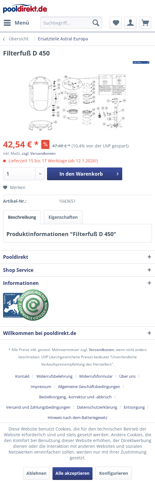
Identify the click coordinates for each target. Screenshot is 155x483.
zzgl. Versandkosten (39, 153)
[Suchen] (95, 23)
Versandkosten (101, 349)
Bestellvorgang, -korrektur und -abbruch (75, 397)
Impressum (41, 386)
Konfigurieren (113, 473)
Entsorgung (134, 407)
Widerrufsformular (96, 376)
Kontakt (22, 376)
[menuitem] (16, 23)
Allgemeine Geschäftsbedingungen (89, 386)
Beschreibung (22, 217)
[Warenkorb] (145, 23)
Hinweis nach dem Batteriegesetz (77, 417)
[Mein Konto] (130, 23)
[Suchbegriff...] (71, 23)
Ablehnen (36, 473)
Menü (16, 22)
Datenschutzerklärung (97, 407)
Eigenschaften (63, 217)
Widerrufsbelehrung (54, 376)
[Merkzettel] (116, 23)
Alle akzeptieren (72, 473)
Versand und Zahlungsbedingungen (38, 407)
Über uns (127, 376)
